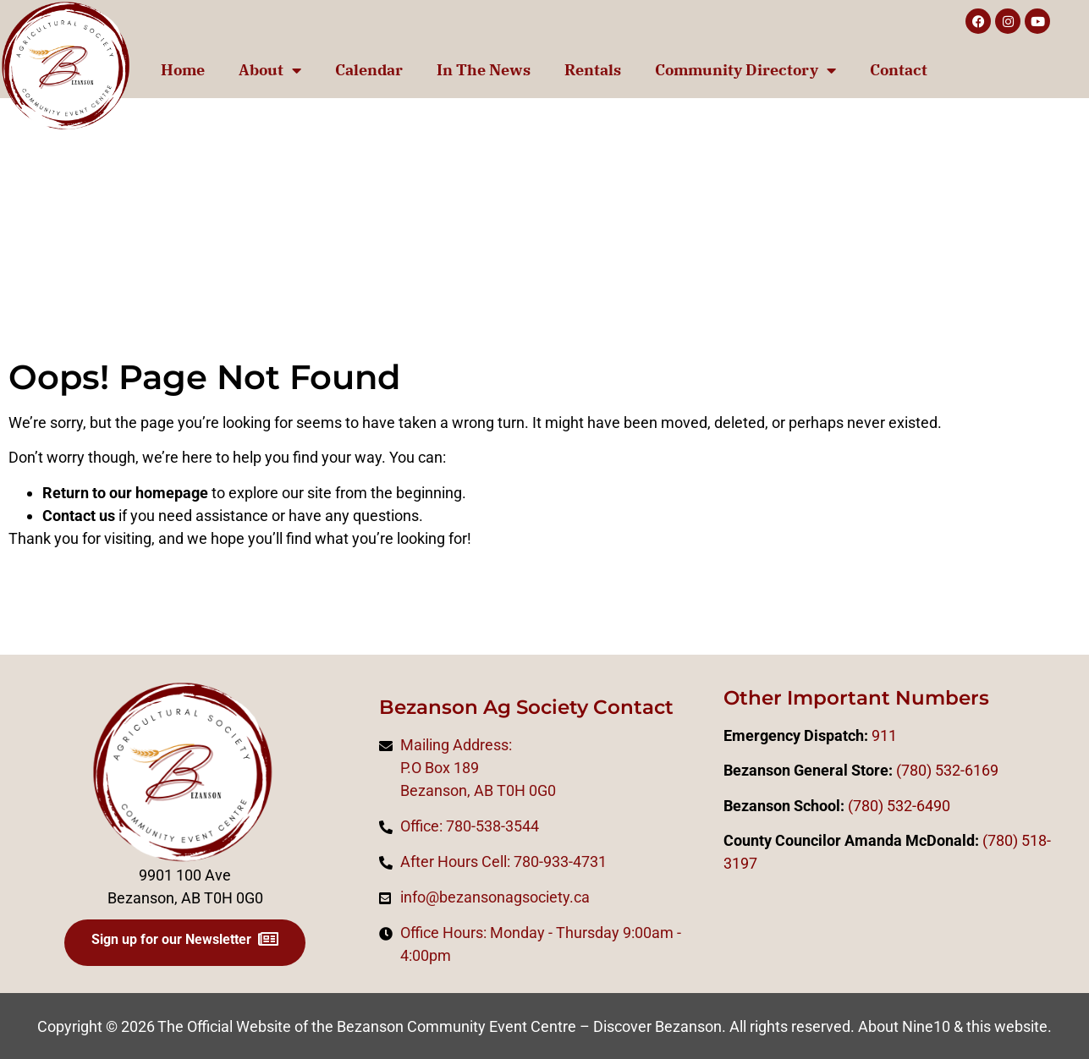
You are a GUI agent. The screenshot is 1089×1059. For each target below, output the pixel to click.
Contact (898, 70)
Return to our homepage (125, 493)
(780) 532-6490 (899, 806)
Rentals (592, 70)
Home (183, 70)
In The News (484, 70)
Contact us (78, 515)
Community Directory (745, 70)
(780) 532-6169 (947, 770)
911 (884, 735)
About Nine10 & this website (953, 1026)
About (270, 70)
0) (1011, 840)
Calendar (369, 70)
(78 (993, 840)
